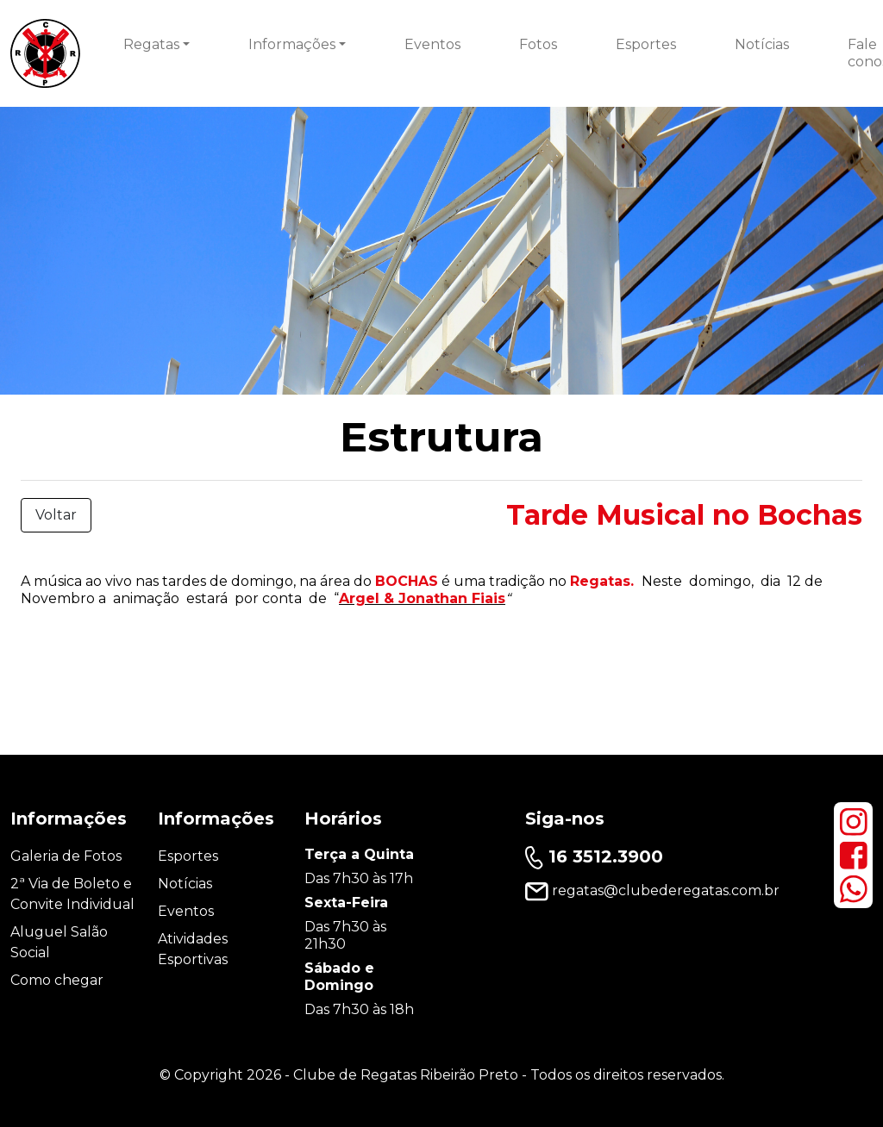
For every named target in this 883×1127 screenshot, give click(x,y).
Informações (291, 44)
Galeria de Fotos (66, 856)
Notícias (762, 44)
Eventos (432, 44)
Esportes (646, 44)
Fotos (538, 44)
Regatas (151, 44)
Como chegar (56, 980)
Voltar (56, 515)
